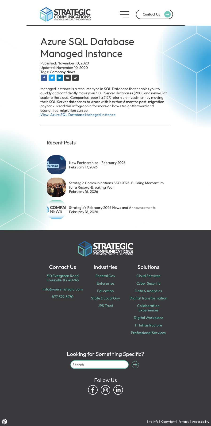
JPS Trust (105, 305)
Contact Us (157, 14)
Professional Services (148, 332)
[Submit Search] (135, 364)
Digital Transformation (148, 298)
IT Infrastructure (148, 325)
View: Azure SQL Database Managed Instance (77, 114)
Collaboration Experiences (148, 307)
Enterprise (105, 283)
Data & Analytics (148, 290)
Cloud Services (148, 275)
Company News (62, 71)
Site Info (152, 421)
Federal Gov (105, 275)
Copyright (168, 421)
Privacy (183, 421)
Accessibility (200, 421)
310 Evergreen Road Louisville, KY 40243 (62, 277)
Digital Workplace (148, 317)
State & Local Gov (105, 298)
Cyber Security (148, 283)
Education (105, 290)
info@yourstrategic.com (63, 289)
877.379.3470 (62, 296)
